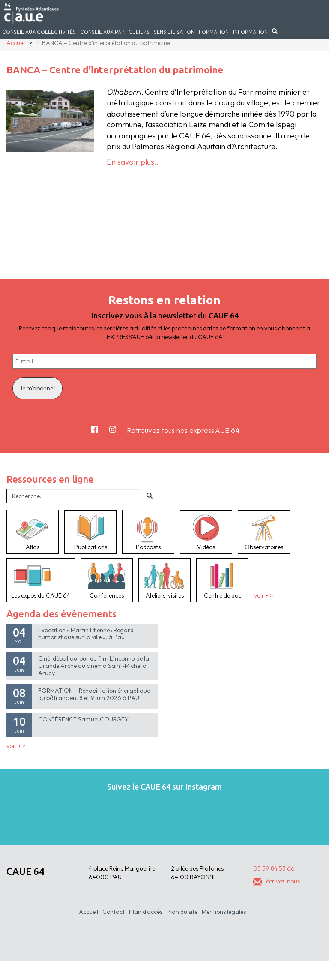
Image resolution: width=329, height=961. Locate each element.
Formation (214, 32)
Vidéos (206, 532)
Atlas (32, 531)
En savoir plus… (133, 162)
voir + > (263, 595)
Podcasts (148, 531)
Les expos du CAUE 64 (40, 580)
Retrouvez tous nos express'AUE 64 (183, 430)
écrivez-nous (276, 881)
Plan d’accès (145, 912)
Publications (90, 532)
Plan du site (182, 912)
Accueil (88, 912)
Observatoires (263, 532)
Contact (113, 912)
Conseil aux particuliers (115, 32)
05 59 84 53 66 (274, 868)
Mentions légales (224, 912)
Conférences (106, 580)
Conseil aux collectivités (39, 32)
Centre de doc (222, 580)
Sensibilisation (174, 32)
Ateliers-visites (164, 580)
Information (250, 32)
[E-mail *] (164, 361)
